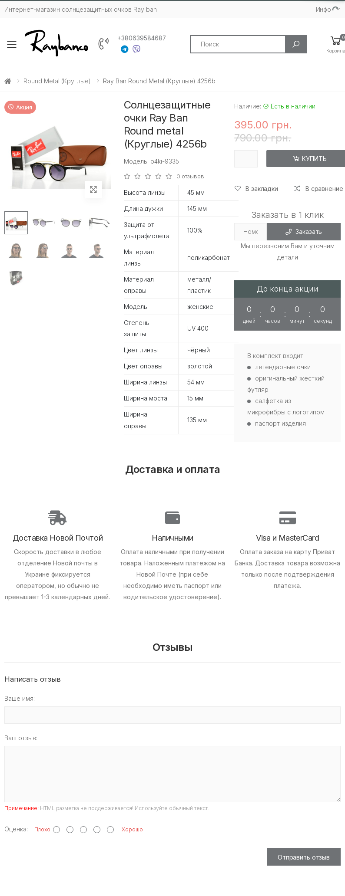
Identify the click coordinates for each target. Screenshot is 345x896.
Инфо (323, 9)
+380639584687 (141, 38)
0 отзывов (190, 176)
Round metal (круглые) (57, 81)
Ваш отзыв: (20, 738)
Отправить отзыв (304, 857)
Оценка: (16, 829)
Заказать (303, 231)
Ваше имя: (19, 698)
